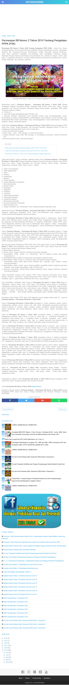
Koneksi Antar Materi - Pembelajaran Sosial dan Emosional (23, 565)
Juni (7, 655)
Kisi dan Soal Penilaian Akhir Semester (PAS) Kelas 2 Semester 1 (25, 624)
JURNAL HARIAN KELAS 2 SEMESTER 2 (24, 486)
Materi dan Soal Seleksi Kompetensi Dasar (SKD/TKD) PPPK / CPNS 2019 (27, 151)
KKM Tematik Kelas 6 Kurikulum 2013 (16, 617)
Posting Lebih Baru (7, 409)
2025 (6, 639)
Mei (7, 658)
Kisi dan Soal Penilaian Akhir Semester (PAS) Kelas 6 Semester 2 (33, 457)
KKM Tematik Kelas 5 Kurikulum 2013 (16, 613)
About (19, 678)
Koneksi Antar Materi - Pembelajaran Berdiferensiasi (21, 568)
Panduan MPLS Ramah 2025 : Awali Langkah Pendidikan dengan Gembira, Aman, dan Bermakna (35, 546)
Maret (8, 662)
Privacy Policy (37, 678)
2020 (6, 648)
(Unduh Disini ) (36, 387)
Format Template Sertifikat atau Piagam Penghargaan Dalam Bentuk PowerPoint (38, 464)
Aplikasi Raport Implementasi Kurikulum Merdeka (20, 550)
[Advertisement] (34, 21)
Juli (7, 653)
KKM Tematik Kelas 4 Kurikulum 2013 (16, 609)
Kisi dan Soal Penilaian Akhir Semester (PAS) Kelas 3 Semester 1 (25, 628)
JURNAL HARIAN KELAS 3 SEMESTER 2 (24, 450)
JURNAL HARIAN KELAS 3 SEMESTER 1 (24, 425)
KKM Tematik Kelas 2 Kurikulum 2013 (16, 602)
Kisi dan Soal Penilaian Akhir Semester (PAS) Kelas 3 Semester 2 (33, 472)
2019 (6, 650)
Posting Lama (62, 409)
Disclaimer (48, 678)
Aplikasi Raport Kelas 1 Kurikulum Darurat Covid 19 (20, 576)
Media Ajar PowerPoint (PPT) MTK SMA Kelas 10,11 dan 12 (24, 440)
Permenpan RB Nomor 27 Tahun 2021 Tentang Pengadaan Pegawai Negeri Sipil (28, 154)
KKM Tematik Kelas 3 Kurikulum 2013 (16, 606)
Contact (27, 678)
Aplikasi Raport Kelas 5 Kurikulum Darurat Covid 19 (20, 591)
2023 (6, 641)
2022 (6, 643)
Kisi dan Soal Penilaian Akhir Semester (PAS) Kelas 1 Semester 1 (25, 621)
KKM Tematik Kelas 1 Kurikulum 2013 (16, 598)
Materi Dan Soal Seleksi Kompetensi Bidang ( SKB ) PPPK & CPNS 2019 (26, 148)
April (7, 660)
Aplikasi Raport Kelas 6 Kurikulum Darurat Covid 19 (20, 595)
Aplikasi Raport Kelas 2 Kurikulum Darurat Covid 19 (20, 580)
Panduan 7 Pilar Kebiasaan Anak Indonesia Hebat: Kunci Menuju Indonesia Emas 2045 (32, 542)
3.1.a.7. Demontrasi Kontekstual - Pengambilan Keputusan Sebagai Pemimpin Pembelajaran (34, 561)
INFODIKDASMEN (34, 2)
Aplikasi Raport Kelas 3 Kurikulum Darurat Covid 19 (20, 583)
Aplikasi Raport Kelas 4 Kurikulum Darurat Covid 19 (20, 587)
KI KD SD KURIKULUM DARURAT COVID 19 (17, 572)
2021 (6, 646)
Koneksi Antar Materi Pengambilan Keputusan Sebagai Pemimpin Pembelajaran (30, 557)
